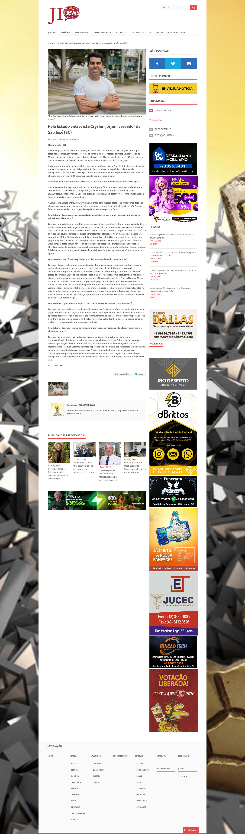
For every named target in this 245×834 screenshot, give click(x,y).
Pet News (140, 764)
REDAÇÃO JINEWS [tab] (161, 135)
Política (75, 776)
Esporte (74, 770)
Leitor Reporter (102, 33)
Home (51, 43)
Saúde (74, 801)
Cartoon (97, 764)
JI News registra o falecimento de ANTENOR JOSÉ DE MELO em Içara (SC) (108, 475)
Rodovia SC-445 (176, 33)
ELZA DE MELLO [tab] (160, 129)
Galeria (96, 776)
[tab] (155, 227)
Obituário (154, 244)
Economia (75, 788)
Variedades (141, 788)
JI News (52, 33)
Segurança (76, 782)
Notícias (66, 33)
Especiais (121, 33)
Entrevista (137, 33)
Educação (154, 261)
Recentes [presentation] (155, 227)
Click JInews (98, 770)
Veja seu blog (155, 120)
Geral (152, 297)
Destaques (141, 807)
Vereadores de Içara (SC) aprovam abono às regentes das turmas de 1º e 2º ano (83, 467)
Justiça (74, 819)
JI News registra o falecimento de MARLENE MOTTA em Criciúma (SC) (58, 474)
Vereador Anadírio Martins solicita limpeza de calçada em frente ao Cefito (135, 467)
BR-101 (139, 782)
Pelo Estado (156, 33)
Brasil (139, 776)
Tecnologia (76, 795)
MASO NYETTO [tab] (160, 110)
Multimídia (81, 33)
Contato (183, 776)
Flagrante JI (141, 801)
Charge (96, 782)
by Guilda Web (190, 830)
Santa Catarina (78, 813)
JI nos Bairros (142, 770)
